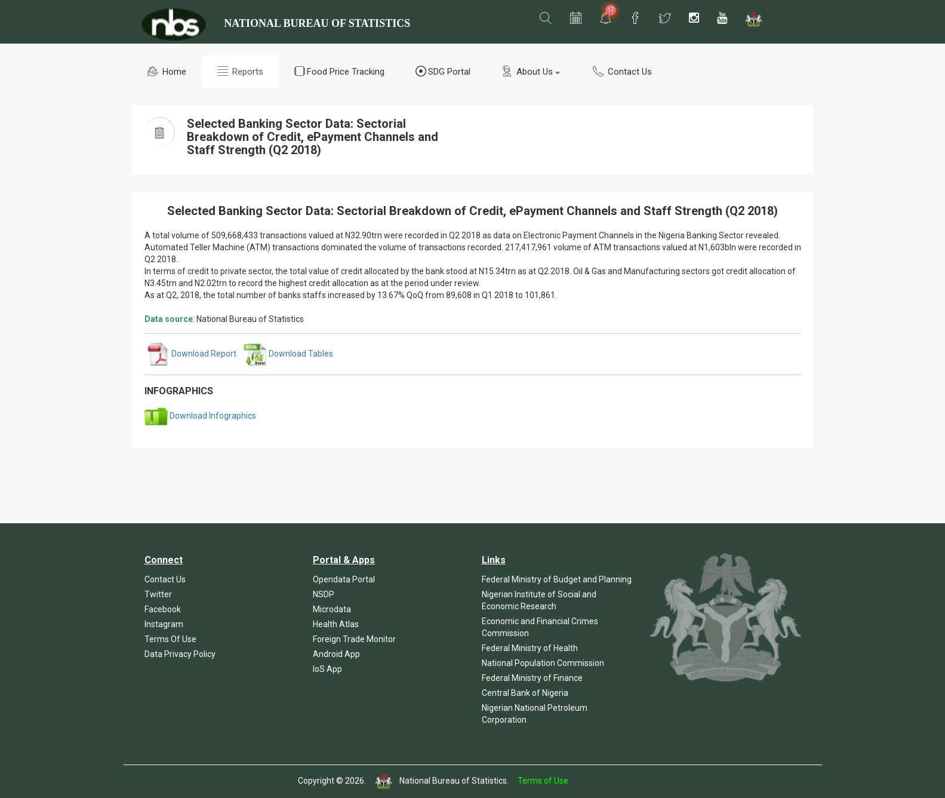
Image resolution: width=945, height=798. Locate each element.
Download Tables (288, 353)
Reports (240, 71)
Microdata (332, 609)
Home (166, 71)
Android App (336, 654)
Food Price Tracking (339, 71)
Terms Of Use (170, 639)
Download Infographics (200, 416)
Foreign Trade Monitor (354, 639)
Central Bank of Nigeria (525, 693)
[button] (546, 18)
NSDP (323, 594)
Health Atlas (336, 624)
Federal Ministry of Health (530, 648)
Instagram (163, 624)
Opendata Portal (344, 579)
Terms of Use (543, 780)
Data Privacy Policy (180, 654)
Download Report (191, 353)
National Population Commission (543, 663)
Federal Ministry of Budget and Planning (557, 579)
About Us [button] (530, 71)
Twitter (158, 594)
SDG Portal (442, 71)
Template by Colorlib (608, 780)
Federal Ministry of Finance (532, 678)
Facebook (162, 609)
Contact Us (622, 71)
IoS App (327, 669)
